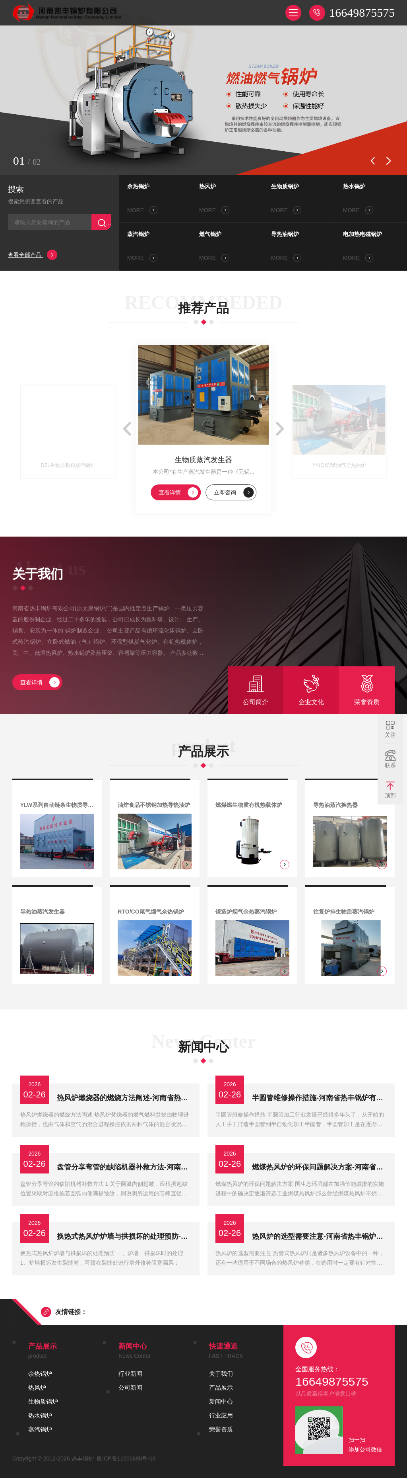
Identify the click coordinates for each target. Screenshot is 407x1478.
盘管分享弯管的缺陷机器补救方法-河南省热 (124, 1167)
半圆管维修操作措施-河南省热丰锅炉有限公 (319, 1098)
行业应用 (221, 1415)
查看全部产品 (32, 255)
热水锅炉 (354, 186)
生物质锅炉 (285, 186)
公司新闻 (130, 1387)
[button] (372, 160)
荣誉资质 (221, 1429)
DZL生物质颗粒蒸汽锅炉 (68, 465)
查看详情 (178, 492)
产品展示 (221, 1387)
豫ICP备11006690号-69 (126, 1458)
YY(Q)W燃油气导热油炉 (339, 465)
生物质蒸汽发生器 (203, 460)
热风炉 (207, 186)
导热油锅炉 (285, 234)
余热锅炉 (138, 186)
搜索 (16, 189)
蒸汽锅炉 (138, 234)
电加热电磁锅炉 (362, 234)
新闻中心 (221, 1401)
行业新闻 (130, 1373)
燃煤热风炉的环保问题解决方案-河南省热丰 (319, 1167)
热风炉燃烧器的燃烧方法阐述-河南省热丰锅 (124, 1098)
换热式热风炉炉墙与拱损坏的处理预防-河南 (124, 1236)
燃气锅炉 (210, 234)
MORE (142, 210)
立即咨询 (234, 492)
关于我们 (221, 1373)
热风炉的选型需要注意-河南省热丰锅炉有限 (319, 1236)
